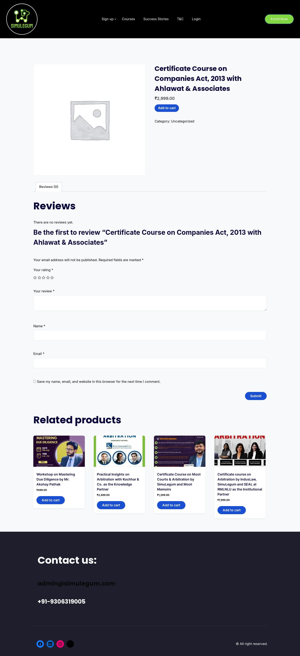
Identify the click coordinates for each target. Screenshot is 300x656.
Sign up (108, 19)
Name (39, 326)
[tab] (49, 186)
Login (196, 19)
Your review (44, 291)
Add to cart (166, 108)
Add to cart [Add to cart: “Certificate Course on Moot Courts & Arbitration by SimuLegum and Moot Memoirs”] (171, 505)
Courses (128, 19)
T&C (180, 19)
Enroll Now (279, 19)
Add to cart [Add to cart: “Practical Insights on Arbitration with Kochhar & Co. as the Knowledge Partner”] (111, 505)
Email (38, 354)
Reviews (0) (48, 187)
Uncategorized (182, 121)
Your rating (43, 270)
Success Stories (156, 19)
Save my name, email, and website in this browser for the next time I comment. (99, 381)
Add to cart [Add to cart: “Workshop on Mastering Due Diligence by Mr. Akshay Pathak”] (51, 500)
